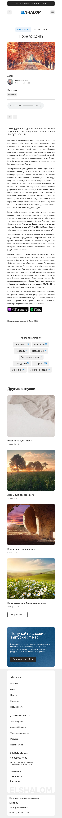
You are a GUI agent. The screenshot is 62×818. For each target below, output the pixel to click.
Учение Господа (40, 370)
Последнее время (31, 357)
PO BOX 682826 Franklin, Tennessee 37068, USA (21, 763)
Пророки (12, 95)
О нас (13, 689)
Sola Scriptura (16, 721)
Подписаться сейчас (23, 659)
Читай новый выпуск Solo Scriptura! (31, 3)
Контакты (14, 701)
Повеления (39, 351)
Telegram (16, 776)
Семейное (18, 370)
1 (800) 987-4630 (18, 758)
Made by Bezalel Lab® (19, 812)
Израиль (21, 351)
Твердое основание (19, 733)
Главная (14, 683)
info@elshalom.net (19, 753)
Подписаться (16, 745)
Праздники (22, 363)
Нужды (13, 695)
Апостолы (22, 344)
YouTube (15, 772)
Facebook (16, 781)
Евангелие (40, 344)
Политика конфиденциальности (24, 798)
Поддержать (16, 707)
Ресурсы (14, 739)
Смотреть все (17, 614)
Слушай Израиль (18, 727)
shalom (31, 12)
